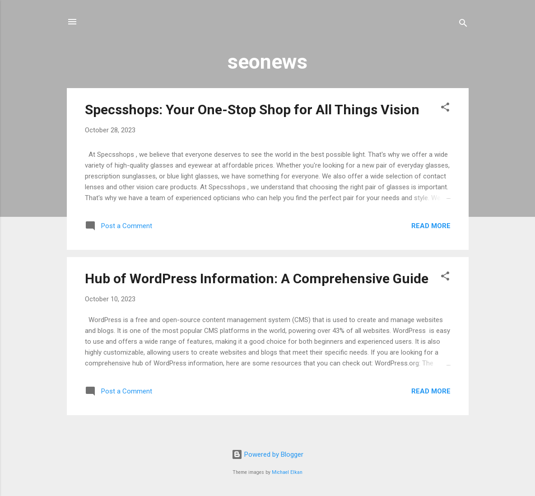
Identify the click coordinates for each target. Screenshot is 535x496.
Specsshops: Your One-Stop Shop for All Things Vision (252, 109)
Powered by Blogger (267, 454)
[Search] (463, 24)
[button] (445, 109)
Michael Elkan (287, 472)
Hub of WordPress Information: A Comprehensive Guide (256, 278)
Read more (431, 226)
